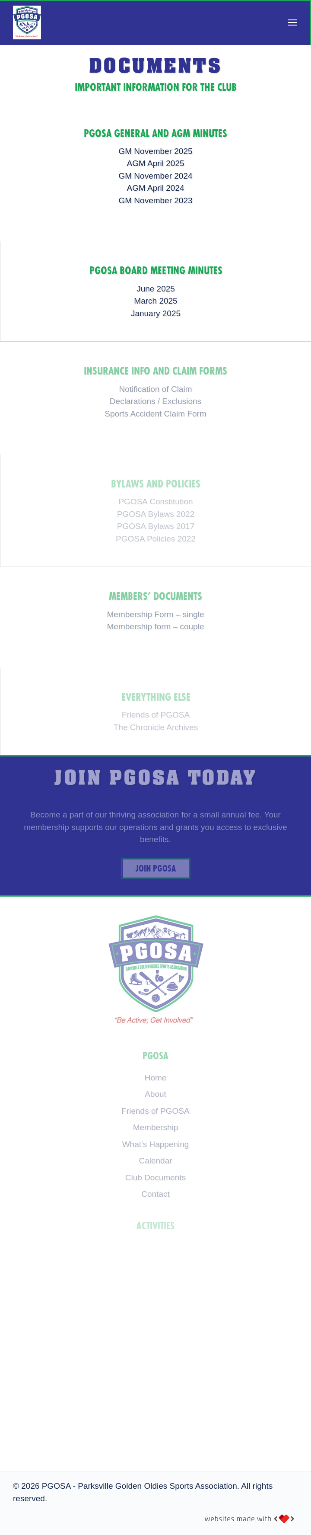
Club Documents (155, 1177)
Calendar (155, 1160)
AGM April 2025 (155, 163)
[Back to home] (27, 22)
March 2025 (155, 300)
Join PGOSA (156, 868)
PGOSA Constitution (155, 501)
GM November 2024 (155, 175)
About (155, 1094)
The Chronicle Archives (156, 727)
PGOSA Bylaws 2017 (156, 526)
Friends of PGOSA (156, 714)
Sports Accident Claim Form (155, 413)
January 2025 (156, 313)
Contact (155, 1194)
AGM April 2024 (155, 187)
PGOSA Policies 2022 (156, 538)
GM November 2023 (155, 200)
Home (156, 1077)
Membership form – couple (155, 626)
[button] (292, 22)
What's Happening (155, 1144)
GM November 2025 (155, 151)
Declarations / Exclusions (155, 401)
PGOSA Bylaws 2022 (156, 514)
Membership (155, 1127)
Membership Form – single (155, 614)
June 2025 (155, 288)
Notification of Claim (155, 389)
